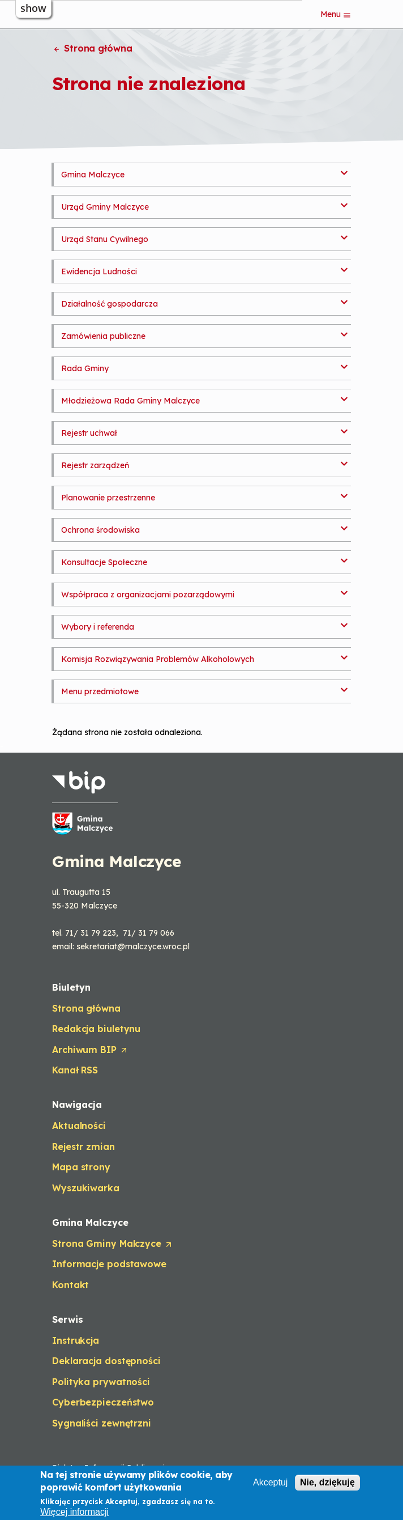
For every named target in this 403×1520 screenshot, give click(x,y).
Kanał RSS (75, 1070)
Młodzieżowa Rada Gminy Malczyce (130, 401)
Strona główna (92, 48)
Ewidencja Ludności (99, 271)
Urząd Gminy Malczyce (105, 207)
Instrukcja (75, 1340)
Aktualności (79, 1125)
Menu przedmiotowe (100, 691)
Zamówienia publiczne (103, 336)
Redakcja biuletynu (96, 1028)
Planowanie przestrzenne (108, 497)
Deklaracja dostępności (106, 1360)
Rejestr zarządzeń (95, 465)
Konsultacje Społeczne (104, 562)
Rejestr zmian (83, 1146)
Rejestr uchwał (89, 433)
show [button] (33, 8)
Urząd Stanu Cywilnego (104, 239)
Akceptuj (270, 1482)
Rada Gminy (85, 368)
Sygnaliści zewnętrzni (101, 1423)
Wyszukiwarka (85, 1188)
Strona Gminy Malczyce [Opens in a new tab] (112, 1244)
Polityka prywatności (101, 1381)
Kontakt (70, 1284)
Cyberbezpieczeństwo (103, 1402)
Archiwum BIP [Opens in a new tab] (90, 1050)
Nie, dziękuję (327, 1482)
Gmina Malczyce (93, 174)
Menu (335, 14)
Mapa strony (81, 1167)
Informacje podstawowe (109, 1264)
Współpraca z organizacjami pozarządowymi (147, 594)
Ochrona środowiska (100, 530)
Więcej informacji (74, 1512)
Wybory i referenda (97, 627)
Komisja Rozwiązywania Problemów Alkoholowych (157, 659)
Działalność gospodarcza (109, 304)
